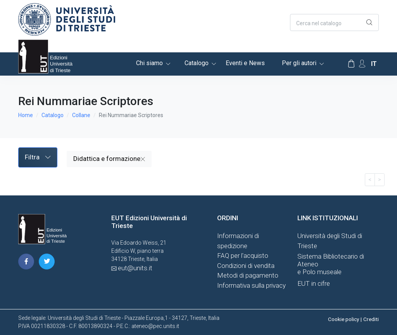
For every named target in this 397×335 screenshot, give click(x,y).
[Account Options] (362, 63)
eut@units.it (135, 268)
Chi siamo (149, 63)
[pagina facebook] (26, 261)
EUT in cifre (313, 283)
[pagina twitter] (47, 261)
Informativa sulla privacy (251, 285)
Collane (81, 115)
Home (25, 115)
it (374, 63)
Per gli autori (299, 63)
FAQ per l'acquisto (242, 255)
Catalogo (197, 63)
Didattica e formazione (109, 159)
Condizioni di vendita (245, 265)
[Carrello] (351, 64)
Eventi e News (245, 63)
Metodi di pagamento (247, 275)
